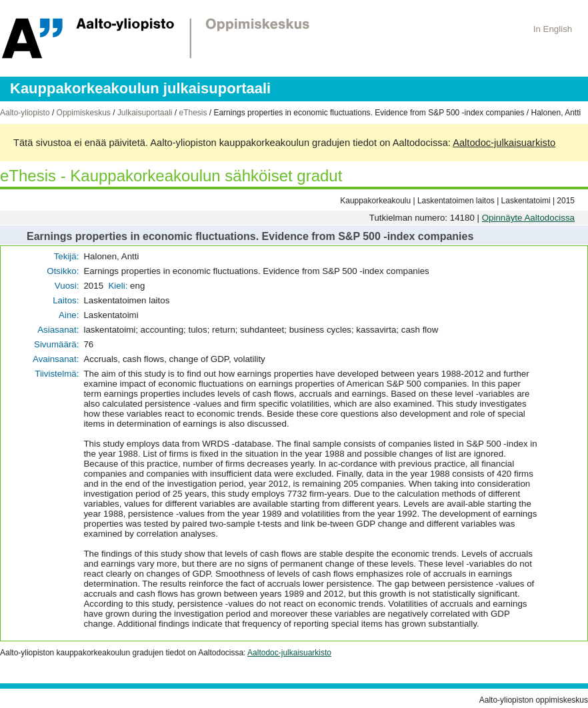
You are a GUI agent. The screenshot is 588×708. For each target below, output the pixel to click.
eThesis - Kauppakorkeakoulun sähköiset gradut (171, 176)
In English (553, 29)
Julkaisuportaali (145, 112)
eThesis (193, 112)
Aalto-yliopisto (25, 112)
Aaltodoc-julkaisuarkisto (504, 142)
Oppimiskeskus (84, 112)
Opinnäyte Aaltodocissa (528, 218)
